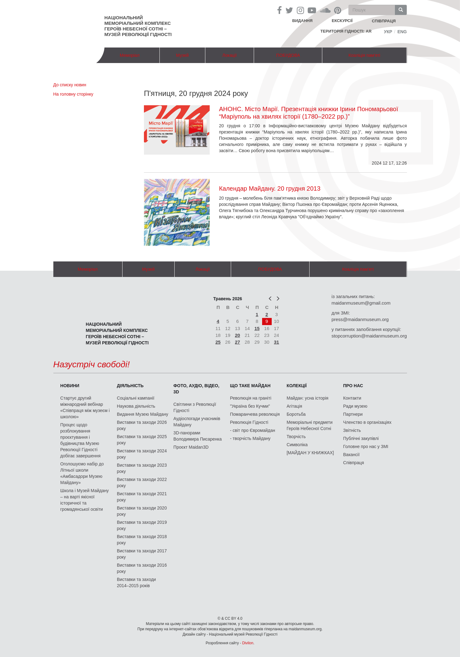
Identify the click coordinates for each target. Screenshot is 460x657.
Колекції (297, 385)
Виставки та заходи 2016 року (142, 568)
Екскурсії (342, 20)
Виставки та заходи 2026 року (142, 425)
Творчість (296, 436)
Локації (229, 55)
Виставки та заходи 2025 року (142, 439)
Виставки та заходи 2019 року (142, 525)
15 (257, 328)
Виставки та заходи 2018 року (142, 539)
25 (218, 342)
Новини (69, 385)
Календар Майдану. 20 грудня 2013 (269, 188)
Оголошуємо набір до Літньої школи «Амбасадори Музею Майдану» (82, 473)
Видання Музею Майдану (142, 414)
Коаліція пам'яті (364, 55)
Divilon (247, 643)
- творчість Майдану (250, 438)
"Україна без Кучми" (250, 406)
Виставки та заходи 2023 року (142, 468)
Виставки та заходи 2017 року (142, 554)
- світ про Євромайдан (252, 430)
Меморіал (130, 55)
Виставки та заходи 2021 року (142, 496)
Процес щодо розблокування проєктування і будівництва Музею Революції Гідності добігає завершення (80, 440)
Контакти (352, 398)
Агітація (294, 406)
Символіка (297, 444)
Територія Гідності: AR (346, 31)
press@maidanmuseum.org (360, 319)
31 (276, 342)
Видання (302, 20)
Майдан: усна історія (307, 398)
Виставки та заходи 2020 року (142, 511)
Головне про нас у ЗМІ (365, 446)
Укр (388, 31)
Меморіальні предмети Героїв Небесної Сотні (310, 425)
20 (237, 335)
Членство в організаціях (367, 422)
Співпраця (353, 462)
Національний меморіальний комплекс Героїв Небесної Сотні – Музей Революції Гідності (138, 26)
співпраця (384, 21)
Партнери (353, 414)
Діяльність (130, 385)
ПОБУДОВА (288, 55)
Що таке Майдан (250, 385)
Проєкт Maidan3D (190, 447)
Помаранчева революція (255, 414)
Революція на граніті (250, 398)
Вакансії (351, 454)
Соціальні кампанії (135, 398)
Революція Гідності (249, 422)
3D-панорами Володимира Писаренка (197, 436)
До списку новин (69, 84)
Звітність (352, 430)
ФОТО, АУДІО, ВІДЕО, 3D (196, 388)
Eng (402, 31)
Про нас (353, 385)
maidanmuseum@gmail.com (361, 303)
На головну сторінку (73, 94)
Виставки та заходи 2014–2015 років (136, 582)
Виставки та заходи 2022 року (142, 482)
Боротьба (296, 414)
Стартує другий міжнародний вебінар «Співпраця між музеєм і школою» (84, 407)
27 (237, 342)
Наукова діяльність (136, 406)
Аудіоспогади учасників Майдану (196, 421)
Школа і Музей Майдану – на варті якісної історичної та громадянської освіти (84, 500)
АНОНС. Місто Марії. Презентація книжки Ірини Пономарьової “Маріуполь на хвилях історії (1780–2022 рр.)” (308, 113)
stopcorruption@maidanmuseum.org (369, 335)
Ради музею (355, 406)
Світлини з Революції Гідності (194, 407)
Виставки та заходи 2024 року (142, 454)
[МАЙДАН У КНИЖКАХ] (310, 452)
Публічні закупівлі (361, 438)
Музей (182, 55)
